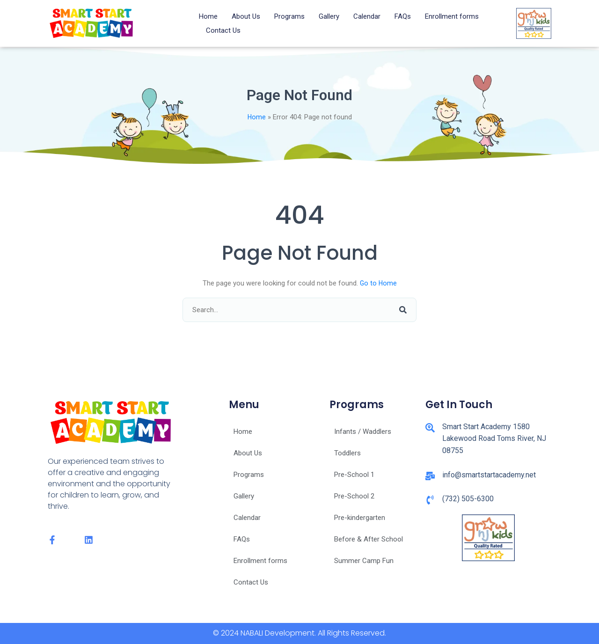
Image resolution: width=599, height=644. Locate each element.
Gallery (329, 16)
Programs (289, 16)
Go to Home (378, 283)
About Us (246, 16)
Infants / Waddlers (362, 431)
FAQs (402, 16)
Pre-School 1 (354, 474)
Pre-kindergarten (359, 517)
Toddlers (347, 453)
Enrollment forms (452, 16)
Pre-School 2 (354, 496)
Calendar (366, 16)
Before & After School (368, 539)
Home (208, 16)
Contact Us (223, 30)
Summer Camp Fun (364, 560)
